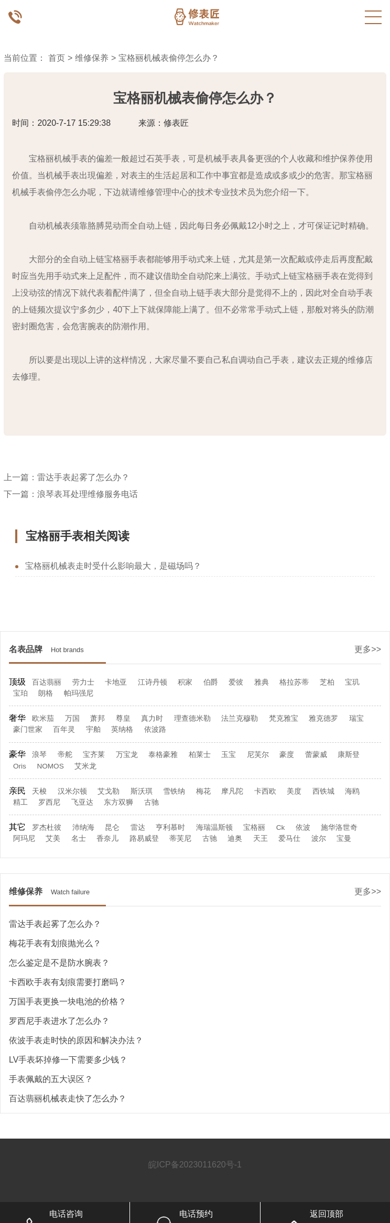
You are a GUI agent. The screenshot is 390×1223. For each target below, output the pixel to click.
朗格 (45, 693)
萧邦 (97, 718)
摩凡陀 (232, 791)
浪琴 (39, 755)
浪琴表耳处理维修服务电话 (87, 494)
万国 (72, 718)
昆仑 (112, 827)
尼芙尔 (258, 755)
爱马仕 (289, 838)
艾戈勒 (109, 791)
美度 (294, 791)
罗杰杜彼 (46, 827)
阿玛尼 (24, 838)
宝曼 (344, 838)
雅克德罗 (323, 718)
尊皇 (123, 718)
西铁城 (323, 791)
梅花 (203, 791)
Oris (19, 766)
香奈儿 (107, 838)
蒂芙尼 (180, 838)
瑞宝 (356, 718)
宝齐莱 (94, 755)
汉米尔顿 (72, 791)
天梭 (39, 791)
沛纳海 (83, 827)
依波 (303, 827)
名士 (78, 838)
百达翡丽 (46, 682)
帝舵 (65, 755)
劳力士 (83, 682)
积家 (185, 682)
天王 (260, 838)
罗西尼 (49, 802)
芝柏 (327, 682)
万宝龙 (127, 755)
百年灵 (64, 729)
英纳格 (122, 729)
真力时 (152, 718)
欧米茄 (43, 718)
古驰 (151, 802)
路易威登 (144, 838)
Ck (280, 827)
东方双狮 (118, 802)
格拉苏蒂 (294, 682)
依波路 (155, 729)
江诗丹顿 (152, 682)
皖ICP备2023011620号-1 (195, 1164)
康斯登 (349, 755)
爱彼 (236, 682)
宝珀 (20, 693)
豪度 (286, 755)
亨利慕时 (170, 827)
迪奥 (235, 838)
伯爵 (210, 682)
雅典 (261, 682)
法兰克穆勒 (239, 718)
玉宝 (228, 755)
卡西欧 (265, 791)
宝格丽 (254, 827)
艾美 (53, 838)
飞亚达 (82, 802)
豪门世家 (27, 729)
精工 (20, 802)
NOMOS (50, 766)
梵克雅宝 (283, 718)
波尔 (318, 838)
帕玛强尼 (78, 693)
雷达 (138, 827)
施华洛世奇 (339, 827)
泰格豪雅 (163, 755)
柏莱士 (200, 755)
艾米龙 (85, 766)
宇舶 (93, 729)
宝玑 (352, 682)
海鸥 (352, 791)
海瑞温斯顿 (214, 827)
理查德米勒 (192, 718)
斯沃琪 (142, 791)
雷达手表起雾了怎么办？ (83, 477)
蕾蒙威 (316, 755)
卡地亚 (116, 682)
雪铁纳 (174, 791)
